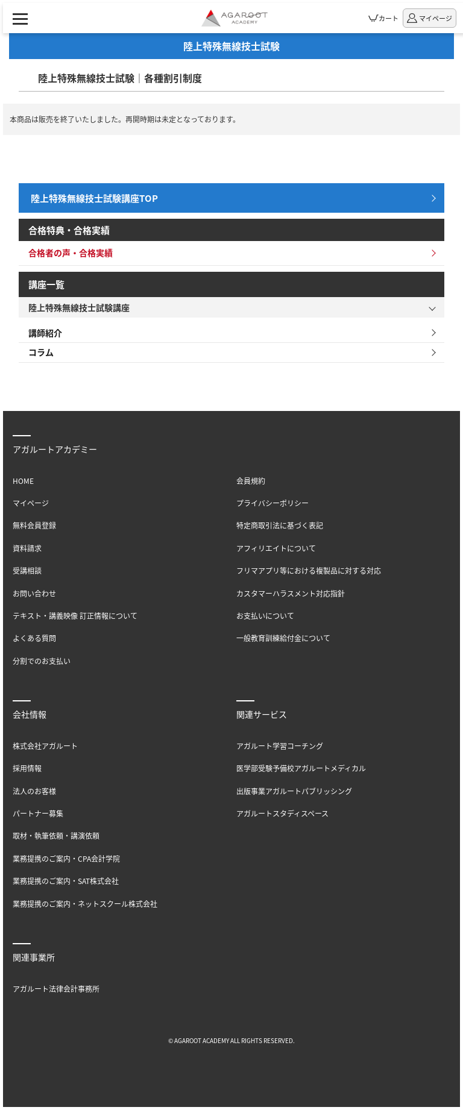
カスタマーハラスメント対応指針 (290, 593)
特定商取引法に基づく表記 (279, 525)
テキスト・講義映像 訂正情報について (75, 615)
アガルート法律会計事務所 (56, 988)
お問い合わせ (34, 593)
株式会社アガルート (45, 746)
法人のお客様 (34, 791)
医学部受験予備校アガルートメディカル (301, 768)
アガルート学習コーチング (279, 746)
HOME (23, 480)
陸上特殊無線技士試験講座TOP (94, 198)
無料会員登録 (34, 525)
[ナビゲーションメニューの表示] (20, 18)
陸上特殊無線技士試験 (231, 46)
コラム (41, 352)
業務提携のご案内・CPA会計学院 (66, 858)
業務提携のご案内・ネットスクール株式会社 (85, 903)
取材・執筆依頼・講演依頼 (56, 835)
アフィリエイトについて (276, 548)
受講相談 (27, 570)
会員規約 (250, 480)
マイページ (31, 503)
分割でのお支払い (42, 661)
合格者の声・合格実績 (70, 252)
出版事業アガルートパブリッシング (294, 791)
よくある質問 (34, 638)
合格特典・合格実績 (69, 230)
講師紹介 (45, 333)
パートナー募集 (38, 813)
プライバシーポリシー (272, 503)
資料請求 (27, 548)
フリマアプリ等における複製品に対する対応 (308, 570)
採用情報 (27, 768)
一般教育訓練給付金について (283, 638)
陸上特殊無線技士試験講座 (79, 307)
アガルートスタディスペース (282, 813)
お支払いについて (265, 615)
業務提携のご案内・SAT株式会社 (66, 881)
